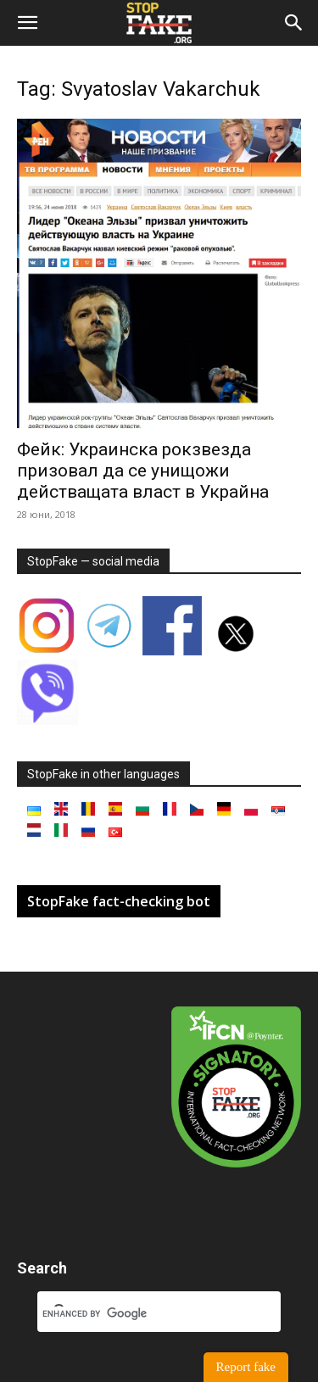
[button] (27, 23)
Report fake (246, 1367)
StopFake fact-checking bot (118, 901)
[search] (138, 1313)
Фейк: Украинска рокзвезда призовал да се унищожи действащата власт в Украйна (143, 470)
